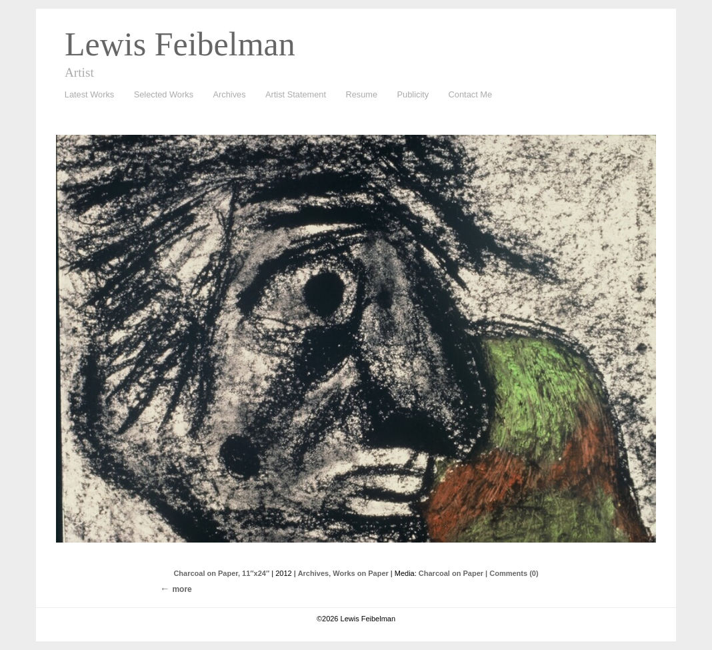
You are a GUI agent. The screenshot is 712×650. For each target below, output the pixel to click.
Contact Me (470, 94)
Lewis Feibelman (180, 44)
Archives (226, 95)
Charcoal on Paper (451, 573)
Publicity (413, 94)
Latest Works (86, 95)
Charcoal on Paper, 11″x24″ (221, 573)
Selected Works (163, 94)
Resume (361, 94)
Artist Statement (295, 94)
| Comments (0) (511, 573)
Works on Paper (361, 573)
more (181, 589)
